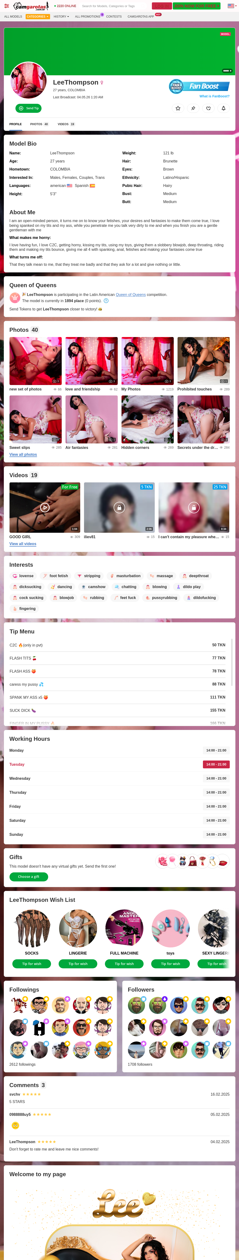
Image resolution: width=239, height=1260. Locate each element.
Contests (114, 16)
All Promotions (89, 16)
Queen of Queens (131, 295)
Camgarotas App (142, 16)
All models (13, 16)
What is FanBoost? (215, 96)
